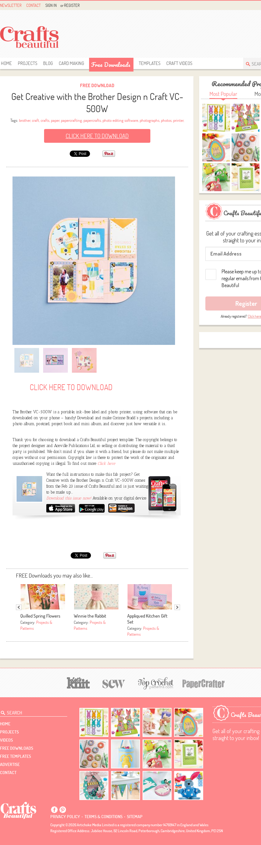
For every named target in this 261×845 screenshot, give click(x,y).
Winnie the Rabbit (90, 616)
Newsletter (11, 5)
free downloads (110, 64)
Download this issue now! (69, 498)
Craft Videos (179, 63)
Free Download (97, 85)
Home (6, 63)
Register (72, 5)
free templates (15, 756)
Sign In (51, 5)
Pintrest (62, 809)
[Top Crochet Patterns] (154, 683)
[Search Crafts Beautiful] (30, 711)
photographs (149, 120)
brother (24, 120)
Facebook (54, 809)
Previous (19, 607)
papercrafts (92, 120)
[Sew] (114, 683)
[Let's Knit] (78, 682)
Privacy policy (65, 816)
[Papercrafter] (203, 683)
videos (6, 740)
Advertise (10, 764)
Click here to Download (97, 136)
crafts (45, 120)
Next (177, 607)
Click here (106, 463)
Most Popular (223, 93)
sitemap (135, 816)
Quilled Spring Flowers (40, 616)
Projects (27, 63)
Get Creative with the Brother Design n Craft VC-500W (97, 102)
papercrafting (71, 120)
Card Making (71, 63)
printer (178, 120)
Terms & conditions (103, 816)
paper (55, 120)
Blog (48, 63)
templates (149, 63)
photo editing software (120, 120)
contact (8, 772)
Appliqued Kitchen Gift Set (147, 619)
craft (35, 120)
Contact (33, 5)
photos (166, 120)
